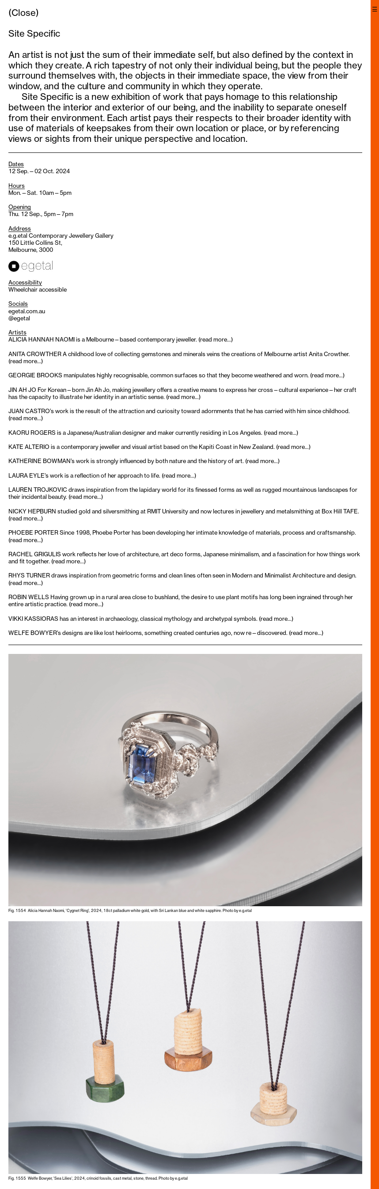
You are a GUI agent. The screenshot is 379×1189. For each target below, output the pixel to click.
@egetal (19, 318)
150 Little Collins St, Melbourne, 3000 (35, 246)
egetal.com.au (26, 311)
